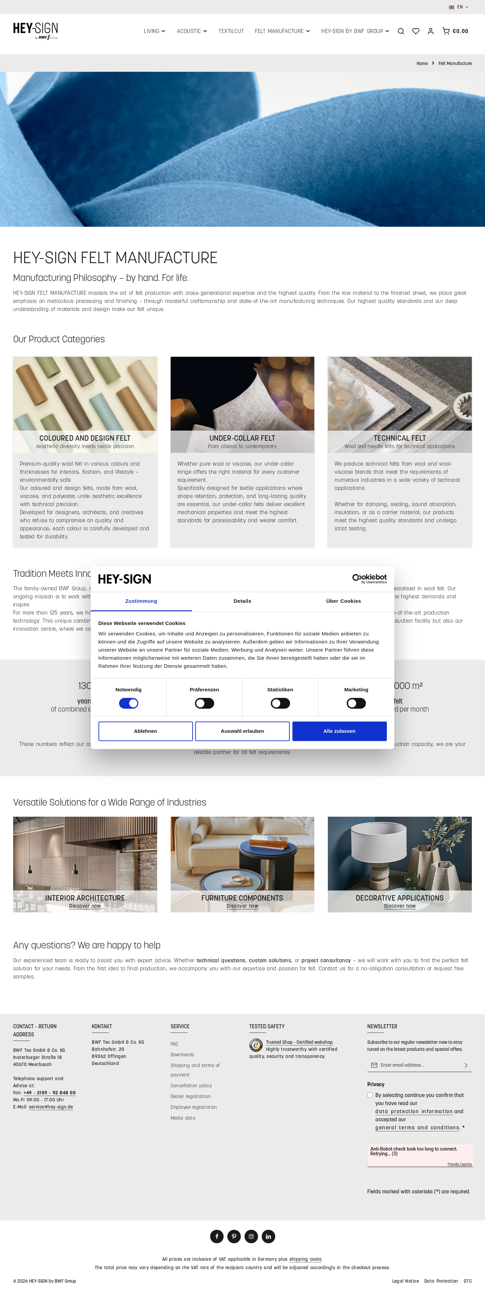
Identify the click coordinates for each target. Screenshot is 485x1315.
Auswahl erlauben (242, 731)
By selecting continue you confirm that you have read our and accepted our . (420, 1115)
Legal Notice (405, 1284)
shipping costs (305, 1262)
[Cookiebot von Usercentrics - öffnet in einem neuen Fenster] (357, 579)
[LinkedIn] (268, 1240)
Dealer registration (191, 1100)
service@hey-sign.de (51, 1110)
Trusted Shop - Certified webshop (299, 1045)
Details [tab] (242, 601)
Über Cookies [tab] (343, 601)
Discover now (399, 909)
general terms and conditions (417, 1131)
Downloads (182, 1058)
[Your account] (430, 32)
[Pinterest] (234, 1240)
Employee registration (194, 1111)
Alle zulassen (339, 731)
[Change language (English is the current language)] (458, 7)
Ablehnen (145, 731)
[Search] (401, 32)
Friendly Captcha (460, 1168)
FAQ (174, 1047)
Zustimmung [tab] (141, 601)
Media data (183, 1121)
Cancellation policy (191, 1089)
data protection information (414, 1115)
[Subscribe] (466, 1069)
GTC (468, 1284)
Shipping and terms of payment (195, 1073)
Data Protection (441, 1284)
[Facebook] (217, 1240)
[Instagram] (251, 1240)
